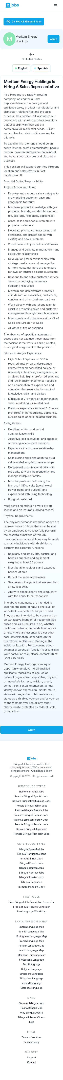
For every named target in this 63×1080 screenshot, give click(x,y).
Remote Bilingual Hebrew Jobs (31, 819)
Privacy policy (31, 1042)
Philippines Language (31, 978)
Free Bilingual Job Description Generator (31, 902)
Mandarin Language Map (31, 955)
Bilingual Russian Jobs (31, 877)
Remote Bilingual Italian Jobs (31, 805)
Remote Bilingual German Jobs (31, 815)
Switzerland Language (31, 959)
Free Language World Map (31, 911)
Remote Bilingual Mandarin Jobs (31, 833)
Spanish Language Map (31, 931)
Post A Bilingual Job (32, 1007)
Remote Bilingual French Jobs (31, 810)
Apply (53, 39)
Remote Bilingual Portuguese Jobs (31, 800)
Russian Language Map (31, 945)
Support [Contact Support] (31, 1057)
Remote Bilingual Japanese (31, 829)
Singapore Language (31, 973)
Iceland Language (31, 983)
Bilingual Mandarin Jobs (31, 886)
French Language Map (31, 940)
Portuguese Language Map (31, 936)
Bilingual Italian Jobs (31, 858)
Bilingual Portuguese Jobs (31, 853)
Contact (31, 1062)
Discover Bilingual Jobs (32, 1003)
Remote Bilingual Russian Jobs (31, 824)
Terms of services (31, 1037)
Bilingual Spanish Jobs (31, 849)
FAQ (31, 1022)
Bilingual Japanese (31, 882)
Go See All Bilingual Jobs (23, 22)
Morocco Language (32, 987)
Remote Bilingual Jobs (31, 791)
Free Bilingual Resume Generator (31, 906)
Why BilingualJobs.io (31, 1012)
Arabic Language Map (31, 950)
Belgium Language (31, 969)
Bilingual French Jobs (31, 863)
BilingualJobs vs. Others (31, 1017)
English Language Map (31, 926)
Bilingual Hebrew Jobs (31, 872)
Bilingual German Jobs (31, 867)
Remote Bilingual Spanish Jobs (32, 796)
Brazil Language (31, 964)
